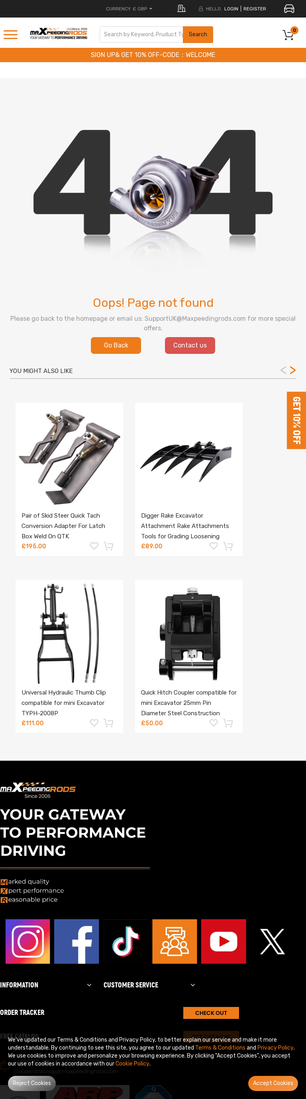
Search (198, 34)
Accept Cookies (273, 1083)
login (231, 9)
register (254, 9)
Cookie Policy (132, 1063)
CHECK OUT (211, 1013)
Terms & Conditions (220, 1047)
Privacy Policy (275, 1047)
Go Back (116, 345)
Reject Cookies (32, 1083)
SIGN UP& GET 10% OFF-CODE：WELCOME (153, 55)
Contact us (190, 345)
